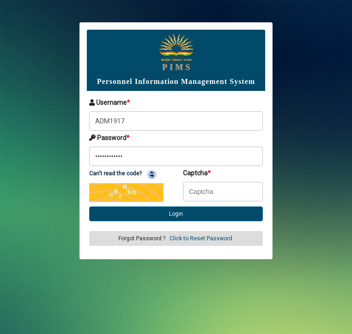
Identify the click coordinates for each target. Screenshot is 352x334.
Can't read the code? (122, 173)
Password (109, 137)
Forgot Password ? (176, 238)
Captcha (197, 173)
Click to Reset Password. (201, 238)
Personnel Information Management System (176, 81)
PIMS (177, 67)
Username (109, 102)
